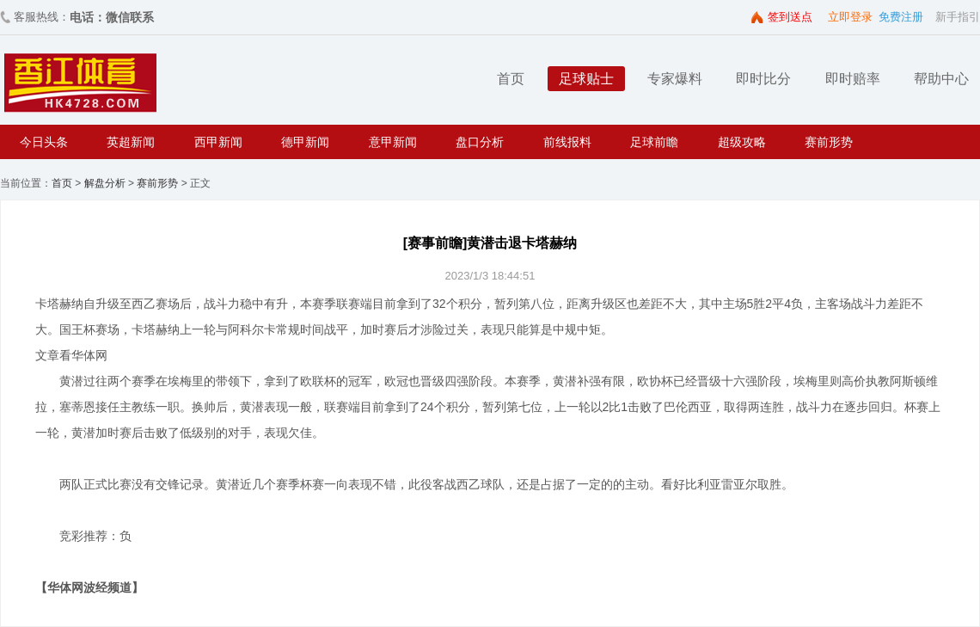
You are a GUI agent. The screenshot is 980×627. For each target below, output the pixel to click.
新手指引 (957, 16)
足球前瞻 (654, 142)
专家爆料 (674, 78)
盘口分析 (480, 142)
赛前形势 (829, 142)
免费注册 (901, 16)
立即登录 (850, 16)
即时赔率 (852, 78)
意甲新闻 (393, 142)
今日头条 (44, 142)
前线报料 (567, 142)
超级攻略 (742, 142)
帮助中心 (941, 78)
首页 (510, 78)
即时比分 (763, 78)
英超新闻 (131, 142)
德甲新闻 (305, 142)
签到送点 (790, 16)
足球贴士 (586, 78)
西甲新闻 (218, 142)
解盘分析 (105, 183)
